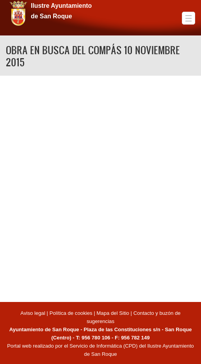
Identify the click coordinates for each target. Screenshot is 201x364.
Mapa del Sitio (112, 313)
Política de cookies (71, 313)
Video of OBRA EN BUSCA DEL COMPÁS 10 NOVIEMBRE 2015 (100, 187)
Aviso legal (33, 313)
